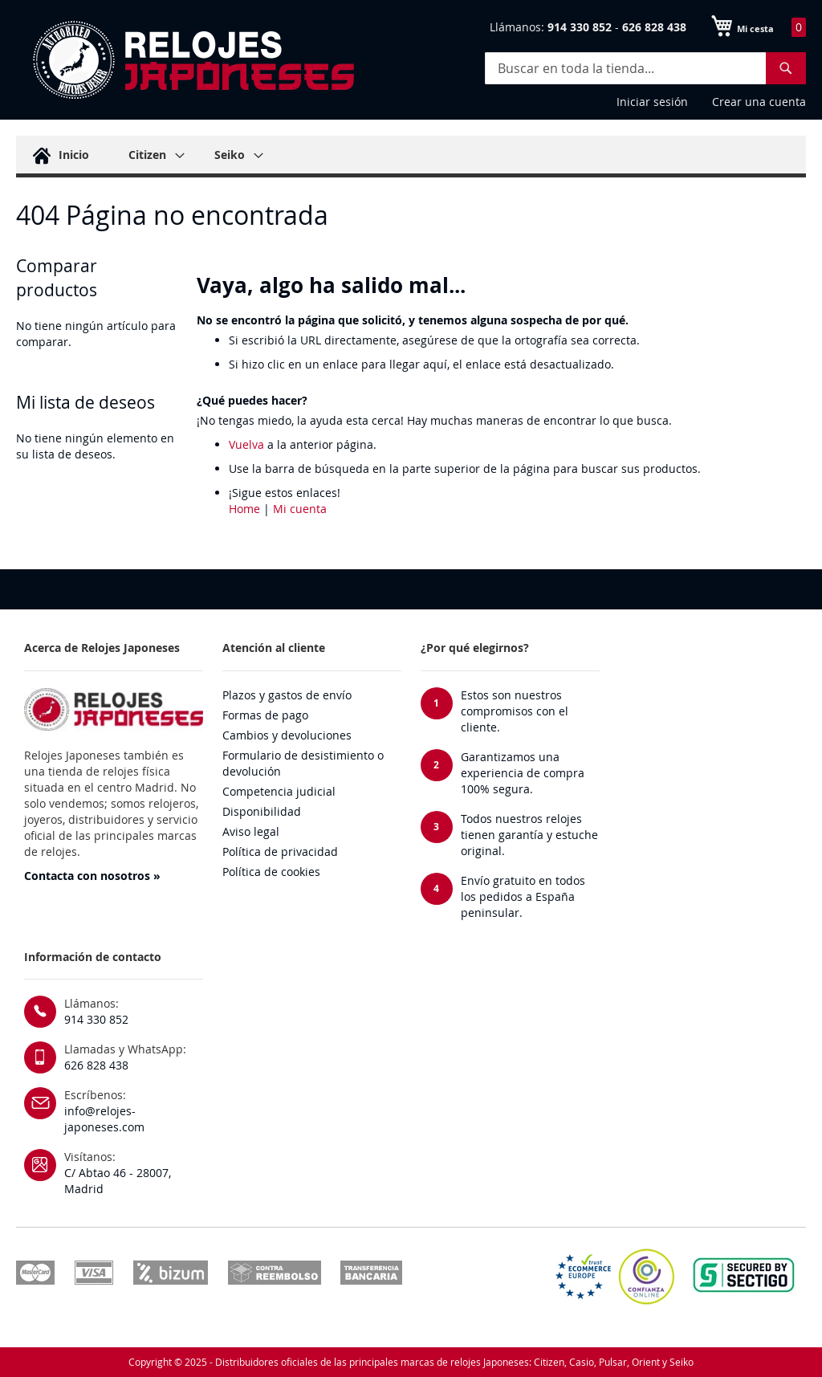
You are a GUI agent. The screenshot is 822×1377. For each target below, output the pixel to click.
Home (244, 508)
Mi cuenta (300, 508)
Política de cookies (271, 871)
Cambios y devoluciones (287, 735)
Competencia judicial (279, 791)
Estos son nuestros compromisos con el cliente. (514, 711)
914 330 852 (96, 1019)
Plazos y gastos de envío (287, 695)
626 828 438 (96, 1065)
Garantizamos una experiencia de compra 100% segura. (522, 772)
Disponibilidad (261, 811)
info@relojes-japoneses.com (104, 1119)
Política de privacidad (280, 851)
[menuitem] (58, 154)
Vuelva (246, 444)
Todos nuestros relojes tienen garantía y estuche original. (529, 834)
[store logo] (192, 60)
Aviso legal (250, 831)
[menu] (411, 156)
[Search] (786, 68)
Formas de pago (265, 715)
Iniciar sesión (652, 101)
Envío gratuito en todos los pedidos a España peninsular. (523, 896)
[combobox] (645, 68)
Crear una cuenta (759, 101)
